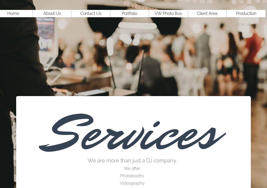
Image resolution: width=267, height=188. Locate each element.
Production (246, 13)
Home (13, 13)
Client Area (207, 13)
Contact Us (90, 13)
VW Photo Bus (168, 13)
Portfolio (129, 13)
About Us (52, 13)
